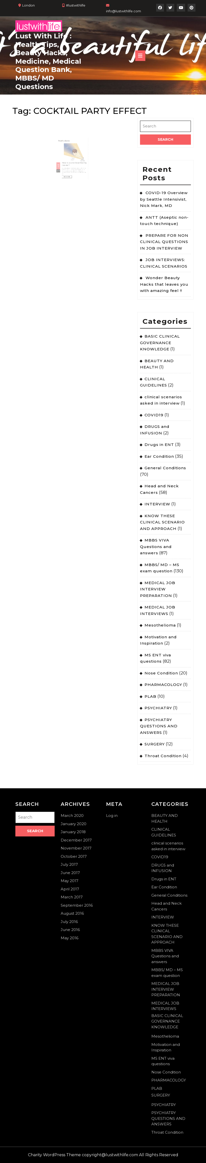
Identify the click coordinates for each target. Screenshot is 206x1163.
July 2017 (69, 864)
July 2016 (69, 921)
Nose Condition (161, 673)
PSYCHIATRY (158, 708)
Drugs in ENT (159, 444)
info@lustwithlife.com (123, 11)
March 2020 (72, 815)
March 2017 (72, 897)
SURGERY (155, 744)
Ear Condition (159, 456)
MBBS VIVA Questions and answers (156, 546)
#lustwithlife (75, 5)
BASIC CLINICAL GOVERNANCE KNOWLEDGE (160, 342)
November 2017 (76, 848)
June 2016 (70, 929)
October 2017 (74, 856)
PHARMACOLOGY (163, 684)
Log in (112, 815)
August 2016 (72, 913)
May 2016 (69, 938)
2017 (63, 166)
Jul (62, 162)
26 (62, 163)
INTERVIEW (157, 504)
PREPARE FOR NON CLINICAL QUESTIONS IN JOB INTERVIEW (164, 242)
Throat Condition (163, 755)
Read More (69, 170)
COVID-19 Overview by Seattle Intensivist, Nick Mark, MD (164, 199)
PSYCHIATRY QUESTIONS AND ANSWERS (159, 726)
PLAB (150, 696)
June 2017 (70, 872)
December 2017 (76, 840)
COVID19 (154, 415)
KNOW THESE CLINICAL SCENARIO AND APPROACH (162, 522)
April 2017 (70, 889)
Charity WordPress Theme (54, 1154)
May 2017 (69, 880)
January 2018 (73, 831)
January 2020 (73, 823)
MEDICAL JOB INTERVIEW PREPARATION (157, 589)
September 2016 (77, 905)
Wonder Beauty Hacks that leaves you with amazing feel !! (164, 284)
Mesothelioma (160, 625)
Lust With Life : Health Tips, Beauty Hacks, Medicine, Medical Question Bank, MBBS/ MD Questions (48, 61)
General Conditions (165, 468)
